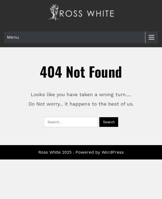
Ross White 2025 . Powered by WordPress (81, 140)
